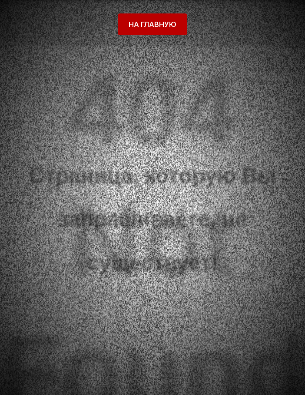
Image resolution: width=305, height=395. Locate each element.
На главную (152, 24)
